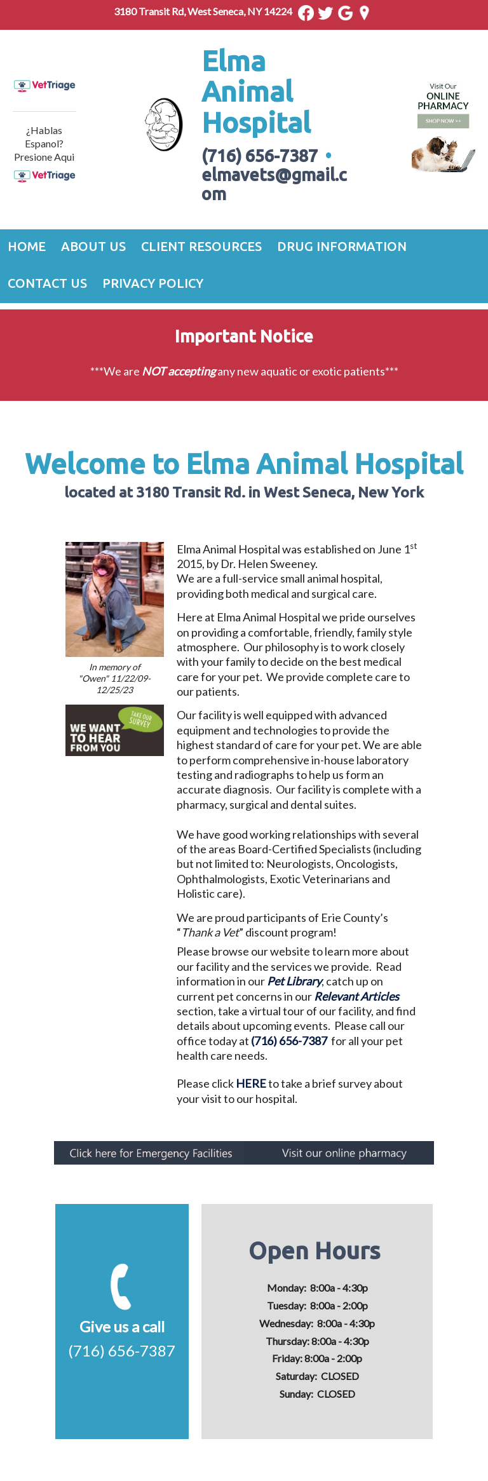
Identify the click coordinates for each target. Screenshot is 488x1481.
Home (27, 246)
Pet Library (294, 981)
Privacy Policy (152, 283)
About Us (93, 246)
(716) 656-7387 (289, 1041)
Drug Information (342, 246)
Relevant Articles (356, 996)
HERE (251, 1083)
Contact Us (47, 283)
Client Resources (201, 246)
